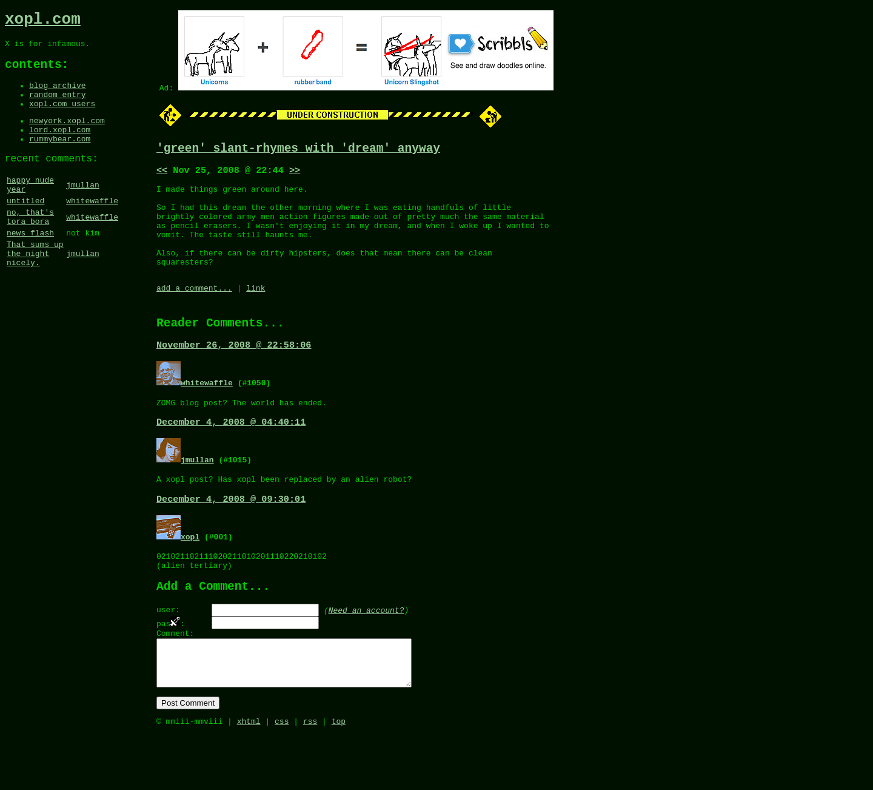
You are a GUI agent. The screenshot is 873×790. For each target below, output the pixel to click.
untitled (25, 227)
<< (161, 174)
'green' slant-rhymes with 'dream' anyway (298, 150)
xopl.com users (62, 117)
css (282, 776)
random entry (57, 106)
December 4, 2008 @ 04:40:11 (231, 453)
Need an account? (366, 651)
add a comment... (194, 311)
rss (310, 776)
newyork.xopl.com (67, 135)
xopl (190, 570)
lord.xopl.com (59, 146)
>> (294, 174)
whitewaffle (92, 227)
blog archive (57, 95)
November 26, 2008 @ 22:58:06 (233, 373)
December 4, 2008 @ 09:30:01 (231, 533)
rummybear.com (59, 157)
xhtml (249, 776)
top (339, 776)
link (255, 311)
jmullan (82, 208)
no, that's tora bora (30, 246)
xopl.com (43, 21)
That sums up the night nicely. (35, 289)
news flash (30, 265)
